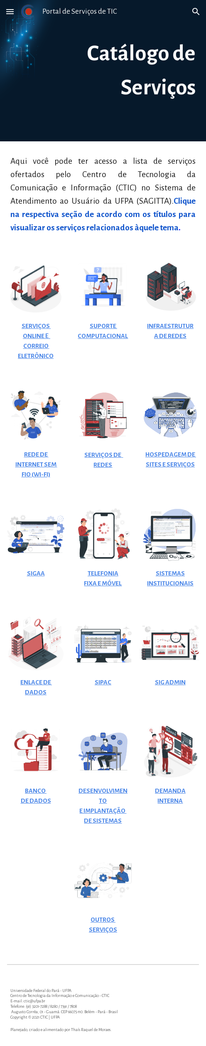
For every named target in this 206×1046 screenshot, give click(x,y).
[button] (10, 11)
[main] (103, 70)
